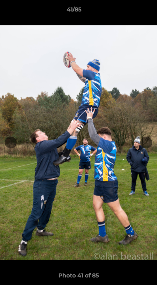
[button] (128, 11)
